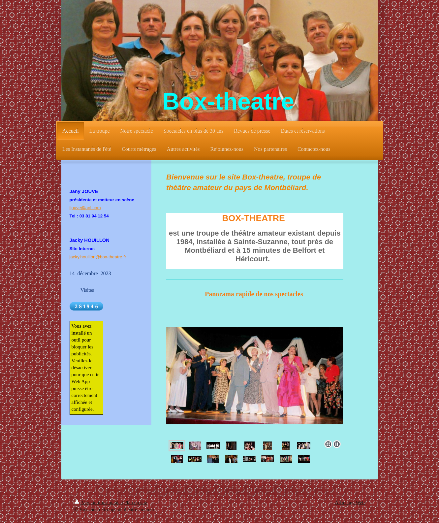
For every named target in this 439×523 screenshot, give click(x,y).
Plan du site (135, 502)
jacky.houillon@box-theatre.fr (98, 256)
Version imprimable (98, 502)
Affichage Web (349, 502)
